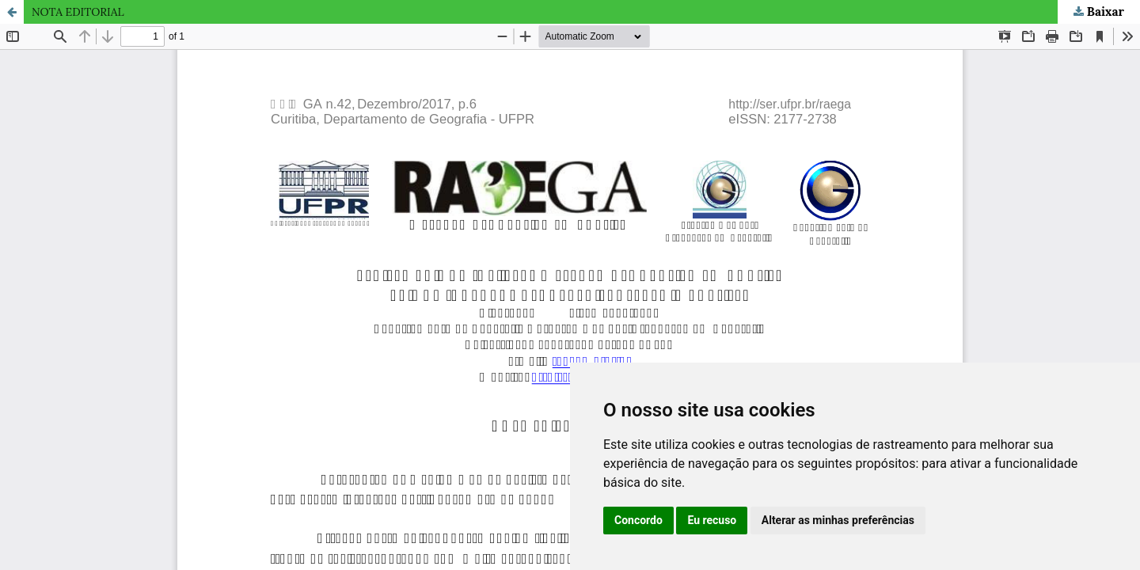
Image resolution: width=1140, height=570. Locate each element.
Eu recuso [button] (711, 520)
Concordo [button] (638, 520)
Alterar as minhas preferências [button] (838, 520)
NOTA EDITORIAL (78, 12)
